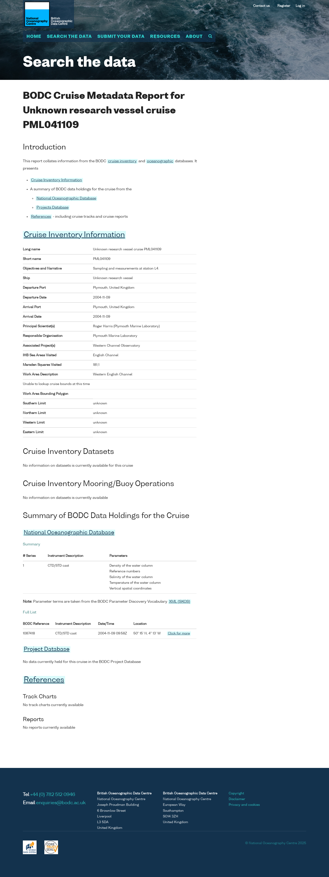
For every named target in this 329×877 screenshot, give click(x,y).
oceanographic (160, 161)
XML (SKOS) (179, 602)
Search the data (69, 37)
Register (283, 6)
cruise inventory (122, 161)
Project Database (46, 649)
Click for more (179, 633)
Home (34, 37)
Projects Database (53, 207)
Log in (300, 6)
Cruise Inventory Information (56, 180)
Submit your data (121, 37)
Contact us (261, 6)
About (194, 37)
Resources (165, 37)
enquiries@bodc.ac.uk (61, 803)
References (41, 217)
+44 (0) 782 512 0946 (52, 795)
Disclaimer (237, 799)
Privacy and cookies (244, 804)
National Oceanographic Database (66, 198)
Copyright (236, 793)
